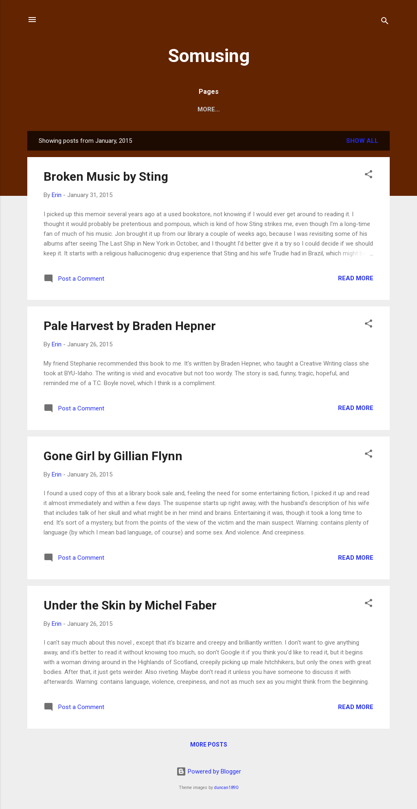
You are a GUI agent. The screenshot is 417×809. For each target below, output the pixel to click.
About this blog (224, 109)
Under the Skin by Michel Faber (130, 605)
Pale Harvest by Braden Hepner (130, 326)
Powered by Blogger (208, 771)
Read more (355, 278)
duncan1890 (226, 787)
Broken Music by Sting (106, 176)
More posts (208, 744)
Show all (362, 140)
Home (173, 109)
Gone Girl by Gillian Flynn (113, 456)
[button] (368, 175)
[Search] (385, 22)
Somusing (209, 55)
